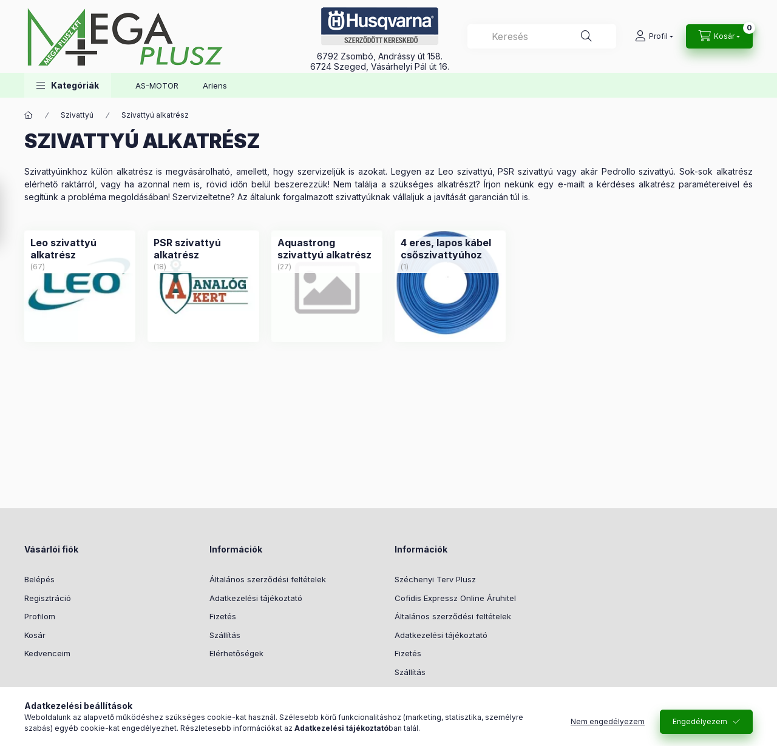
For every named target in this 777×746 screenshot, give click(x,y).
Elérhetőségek (236, 653)
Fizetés (222, 616)
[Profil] (654, 36)
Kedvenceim (47, 653)
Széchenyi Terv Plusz (435, 579)
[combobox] (541, 36)
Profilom (39, 616)
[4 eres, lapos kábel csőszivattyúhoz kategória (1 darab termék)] (450, 249)
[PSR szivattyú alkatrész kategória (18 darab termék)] (203, 249)
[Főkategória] (28, 115)
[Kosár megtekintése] (719, 36)
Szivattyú (77, 114)
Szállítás (224, 635)
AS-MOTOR (156, 85)
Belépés (39, 579)
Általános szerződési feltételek (267, 579)
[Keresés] (586, 36)
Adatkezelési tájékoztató (255, 598)
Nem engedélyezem (608, 721)
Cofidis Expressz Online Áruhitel (455, 598)
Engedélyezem (700, 721)
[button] (67, 85)
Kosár (35, 635)
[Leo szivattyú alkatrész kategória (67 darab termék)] (79, 249)
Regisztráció (47, 598)
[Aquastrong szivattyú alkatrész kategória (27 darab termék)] (326, 249)
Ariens (215, 85)
